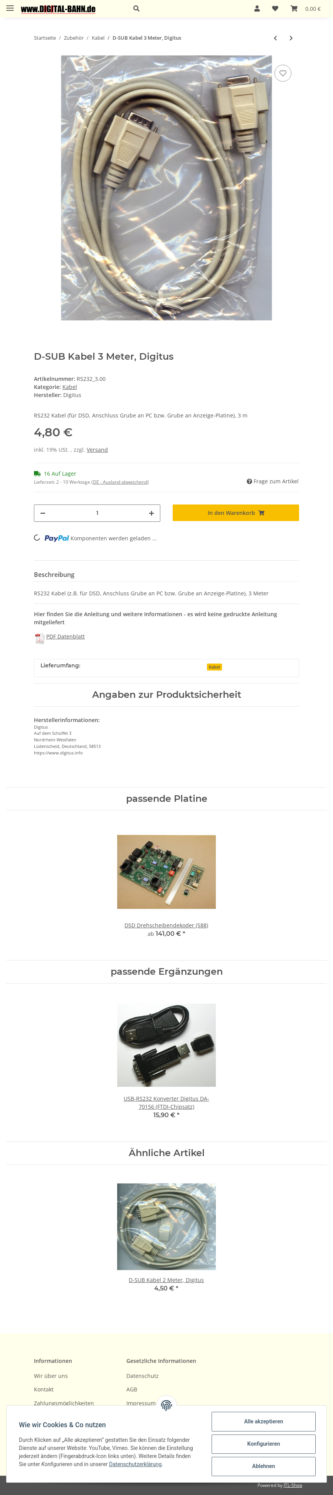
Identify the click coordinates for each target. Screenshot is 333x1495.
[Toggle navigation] (10, 5)
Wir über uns (51, 1375)
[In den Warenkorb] (236, 512)
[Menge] (97, 513)
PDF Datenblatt (65, 636)
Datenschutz (142, 1375)
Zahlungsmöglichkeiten (64, 1403)
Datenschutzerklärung (135, 1464)
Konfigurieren (263, 1444)
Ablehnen (263, 1466)
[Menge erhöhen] (151, 513)
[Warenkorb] (305, 8)
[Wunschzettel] (275, 8)
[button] (184, 8)
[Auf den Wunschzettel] (282, 73)
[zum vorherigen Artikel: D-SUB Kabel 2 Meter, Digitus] (275, 38)
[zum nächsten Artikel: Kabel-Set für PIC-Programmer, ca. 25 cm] (291, 38)
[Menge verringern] (42, 513)
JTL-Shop (293, 1485)
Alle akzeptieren (263, 1421)
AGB (131, 1389)
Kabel (69, 387)
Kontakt (44, 1389)
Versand (97, 449)
